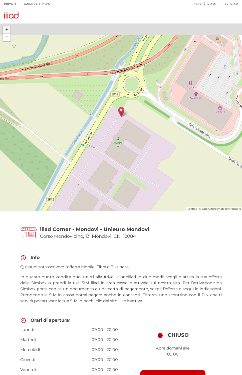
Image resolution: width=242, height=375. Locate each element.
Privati (10, 4)
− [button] (7, 37)
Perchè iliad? (205, 4)
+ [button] (7, 30)
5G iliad (231, 4)
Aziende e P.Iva (37, 4)
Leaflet (192, 208)
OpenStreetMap (213, 208)
